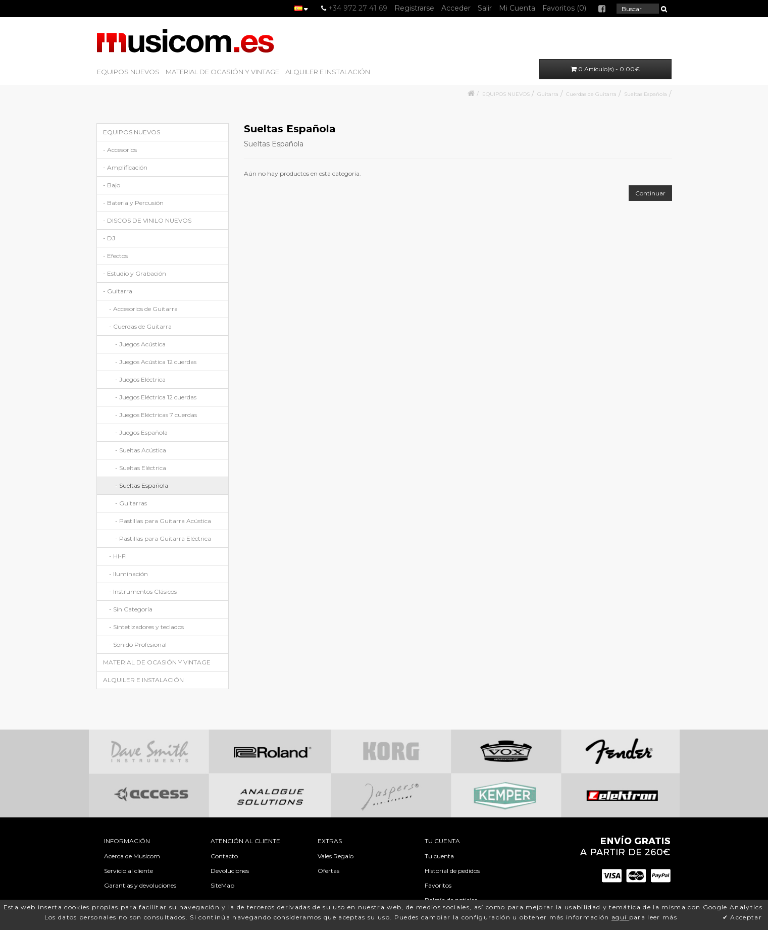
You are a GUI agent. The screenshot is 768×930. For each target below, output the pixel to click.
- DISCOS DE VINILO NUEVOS (147, 220)
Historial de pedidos (452, 870)
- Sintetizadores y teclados (146, 627)
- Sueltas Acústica (140, 450)
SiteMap (222, 885)
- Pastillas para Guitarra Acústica (163, 521)
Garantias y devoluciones (140, 885)
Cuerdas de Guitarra (591, 94)
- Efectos (115, 256)
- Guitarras (131, 503)
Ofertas (328, 870)
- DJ (109, 238)
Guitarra (547, 94)
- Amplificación (125, 167)
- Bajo (111, 185)
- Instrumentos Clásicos (143, 591)
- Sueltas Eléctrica (140, 468)
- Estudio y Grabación (134, 273)
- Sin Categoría (130, 609)
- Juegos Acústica (140, 344)
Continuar (650, 193)
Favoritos (438, 885)
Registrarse (414, 8)
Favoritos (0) (564, 8)
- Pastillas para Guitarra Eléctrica (163, 538)
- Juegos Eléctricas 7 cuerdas (156, 415)
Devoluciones (230, 870)
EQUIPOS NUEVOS (128, 72)
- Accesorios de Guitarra (143, 309)
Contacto (224, 856)
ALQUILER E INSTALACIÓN (327, 72)
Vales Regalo (335, 856)
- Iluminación (128, 574)
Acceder (456, 8)
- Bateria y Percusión (133, 202)
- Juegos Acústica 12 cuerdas (155, 362)
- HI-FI (118, 556)
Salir (485, 8)
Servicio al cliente (128, 870)
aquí (620, 917)
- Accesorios (120, 149)
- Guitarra (117, 291)
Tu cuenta (439, 856)
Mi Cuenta (517, 8)
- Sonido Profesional (138, 644)
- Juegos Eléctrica (140, 379)
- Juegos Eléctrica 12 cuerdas (155, 397)
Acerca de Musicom (132, 856)
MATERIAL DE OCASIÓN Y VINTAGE (222, 72)
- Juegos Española (141, 432)
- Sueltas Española (141, 485)
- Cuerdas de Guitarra (140, 326)
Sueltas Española (645, 94)
